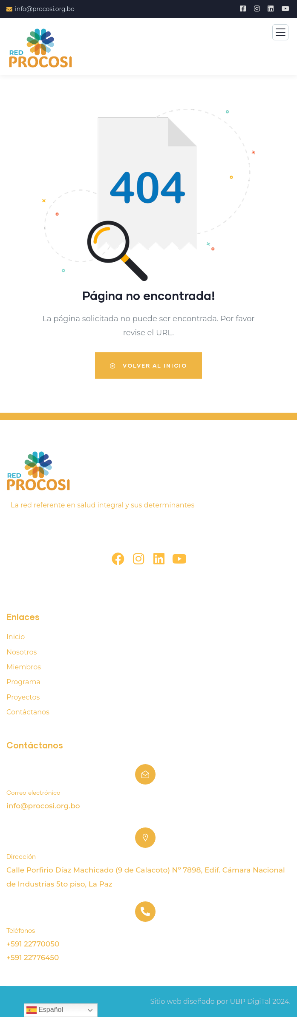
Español (44, 1010)
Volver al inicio (148, 365)
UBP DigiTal (250, 1001)
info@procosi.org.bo (43, 806)
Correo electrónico (33, 793)
